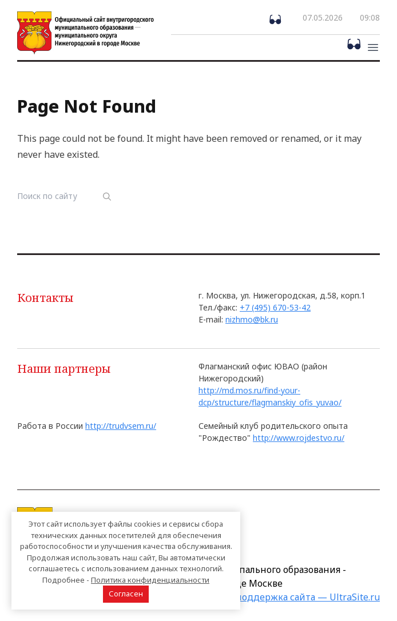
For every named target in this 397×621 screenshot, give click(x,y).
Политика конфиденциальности (150, 580)
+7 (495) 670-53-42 (275, 307)
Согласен (126, 593)
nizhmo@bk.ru (251, 319)
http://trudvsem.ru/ (120, 425)
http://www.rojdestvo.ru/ (298, 437)
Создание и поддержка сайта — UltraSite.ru (280, 597)
